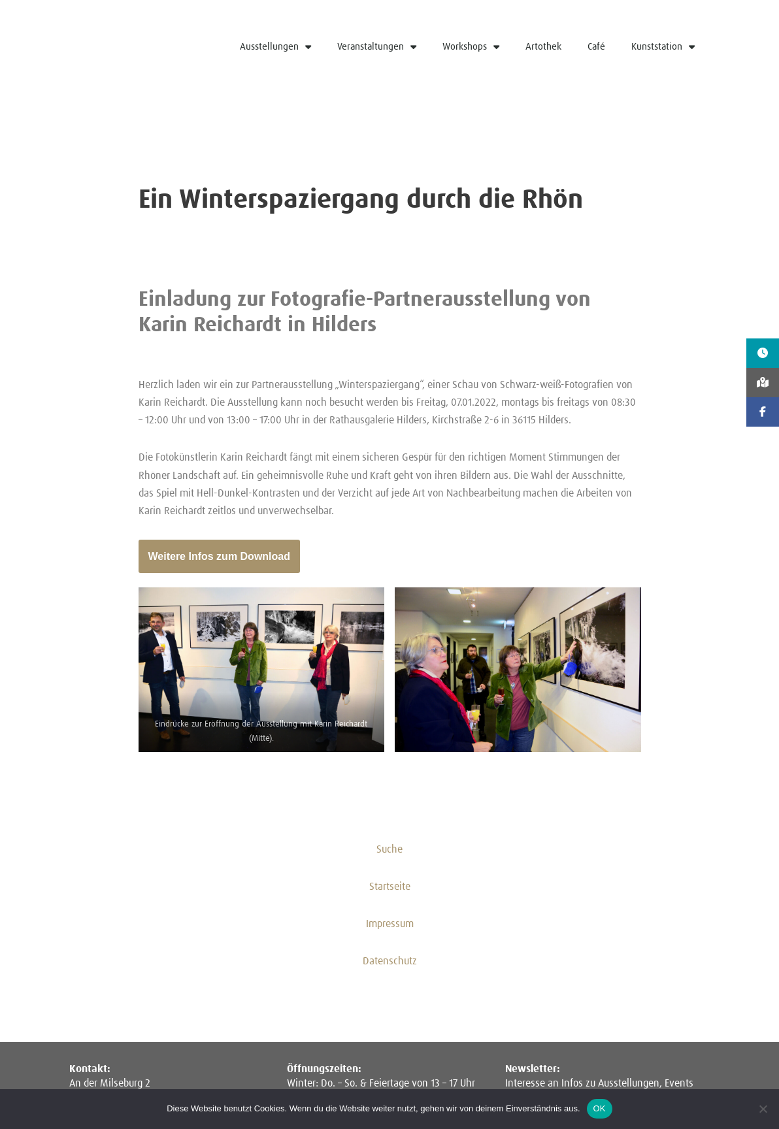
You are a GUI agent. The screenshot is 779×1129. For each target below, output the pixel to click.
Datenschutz (390, 962)
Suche (389, 849)
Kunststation (663, 46)
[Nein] (762, 1108)
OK (599, 1108)
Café (596, 47)
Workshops (470, 46)
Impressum (390, 924)
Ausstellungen (275, 46)
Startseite (389, 886)
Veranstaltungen (376, 46)
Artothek (543, 47)
